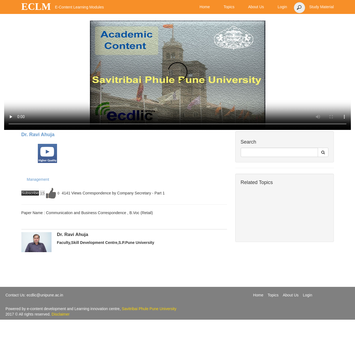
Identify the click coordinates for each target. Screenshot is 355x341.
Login (307, 295)
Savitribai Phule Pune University (149, 309)
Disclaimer (60, 314)
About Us (291, 295)
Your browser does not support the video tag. (177, 75)
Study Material (321, 7)
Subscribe (30, 193)
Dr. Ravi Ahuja (38, 134)
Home (258, 295)
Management (38, 179)
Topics (273, 295)
